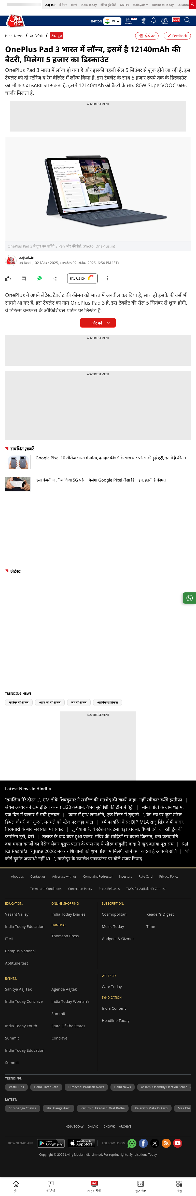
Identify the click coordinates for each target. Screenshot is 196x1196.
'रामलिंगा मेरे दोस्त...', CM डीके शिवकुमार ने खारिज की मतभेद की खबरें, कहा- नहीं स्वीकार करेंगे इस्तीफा (96, 800)
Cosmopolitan (114, 914)
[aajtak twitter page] (154, 1143)
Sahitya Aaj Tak (18, 989)
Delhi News (122, 1087)
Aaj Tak (50, 5)
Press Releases (109, 889)
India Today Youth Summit (21, 1032)
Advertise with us (64, 876)
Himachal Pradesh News (86, 1087)
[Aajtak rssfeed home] (166, 1143)
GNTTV (124, 5)
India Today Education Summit (24, 1056)
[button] (179, 1187)
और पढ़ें (96, 323)
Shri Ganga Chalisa (22, 1108)
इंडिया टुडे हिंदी (108, 5)
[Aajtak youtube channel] (177, 1143)
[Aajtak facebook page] (143, 1143)
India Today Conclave (24, 1001)
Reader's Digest (160, 914)
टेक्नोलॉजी (36, 36)
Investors (125, 876)
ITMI (9, 938)
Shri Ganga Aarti (59, 1108)
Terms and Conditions (46, 889)
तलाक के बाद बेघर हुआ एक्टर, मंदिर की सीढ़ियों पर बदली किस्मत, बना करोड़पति (112, 836)
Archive (125, 1126)
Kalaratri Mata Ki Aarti (151, 1108)
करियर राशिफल (19, 702)
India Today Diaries (68, 914)
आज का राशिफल (50, 702)
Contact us (38, 876)
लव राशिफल (79, 702)
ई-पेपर (63, 5)
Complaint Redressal (98, 876)
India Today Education (24, 926)
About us (17, 876)
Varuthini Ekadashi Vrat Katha (103, 1108)
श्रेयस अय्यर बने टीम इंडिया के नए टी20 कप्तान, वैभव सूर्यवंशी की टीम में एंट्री (73, 807)
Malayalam (140, 5)
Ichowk (109, 1126)
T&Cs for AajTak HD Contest (146, 889)
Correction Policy (80, 889)
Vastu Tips (16, 1087)
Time (150, 926)
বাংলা (74, 5)
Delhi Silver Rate (46, 1087)
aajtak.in (26, 257)
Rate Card (146, 876)
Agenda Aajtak (64, 989)
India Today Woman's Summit (70, 1007)
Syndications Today (143, 1154)
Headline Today (115, 1020)
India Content (114, 1008)
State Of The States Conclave (68, 1032)
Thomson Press (65, 935)
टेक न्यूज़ (56, 36)
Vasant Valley (17, 914)
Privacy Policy (168, 876)
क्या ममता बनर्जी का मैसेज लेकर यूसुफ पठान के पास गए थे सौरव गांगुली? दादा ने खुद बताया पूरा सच (93, 844)
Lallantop (184, 5)
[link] (192, 4)
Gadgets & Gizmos (118, 938)
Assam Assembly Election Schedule (166, 1087)
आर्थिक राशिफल (107, 702)
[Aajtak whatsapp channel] (132, 1143)
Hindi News (13, 35)
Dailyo (93, 1126)
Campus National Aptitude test (20, 957)
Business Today (163, 5)
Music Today (113, 926)
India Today (89, 5)
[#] (39, 280)
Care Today (112, 986)
